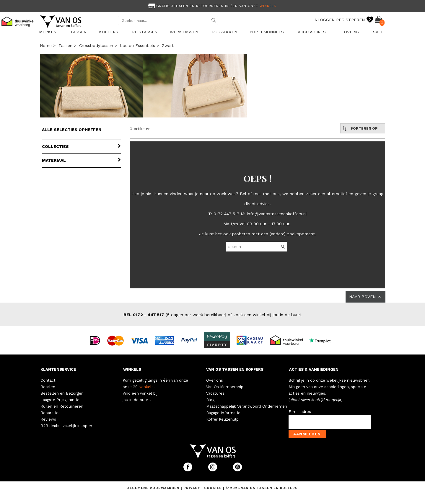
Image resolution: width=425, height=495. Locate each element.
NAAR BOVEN (365, 296)
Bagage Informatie (223, 413)
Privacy (192, 488)
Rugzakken (224, 32)
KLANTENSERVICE (58, 369)
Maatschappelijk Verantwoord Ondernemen (246, 406)
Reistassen (144, 32)
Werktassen (184, 32)
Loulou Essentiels (137, 45)
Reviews (48, 419)
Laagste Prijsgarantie (59, 400)
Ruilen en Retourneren (61, 406)
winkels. (147, 387)
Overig (351, 32)
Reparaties (50, 413)
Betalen (47, 387)
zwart (168, 45)
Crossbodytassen (96, 45)
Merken (47, 32)
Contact (48, 380)
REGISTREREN (350, 19)
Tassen (78, 32)
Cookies (213, 488)
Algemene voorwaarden (154, 488)
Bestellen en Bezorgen (62, 393)
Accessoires (312, 32)
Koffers (108, 32)
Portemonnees (267, 32)
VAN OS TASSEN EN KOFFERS (234, 369)
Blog (210, 400)
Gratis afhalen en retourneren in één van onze (211, 6)
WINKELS (132, 369)
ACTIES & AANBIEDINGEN (313, 369)
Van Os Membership (224, 387)
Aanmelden (307, 434)
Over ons (214, 380)
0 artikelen (140, 128)
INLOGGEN (324, 19)
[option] (212, 5)
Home (46, 45)
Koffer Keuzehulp (222, 419)
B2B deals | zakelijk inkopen (66, 426)
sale (378, 32)
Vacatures (215, 393)
